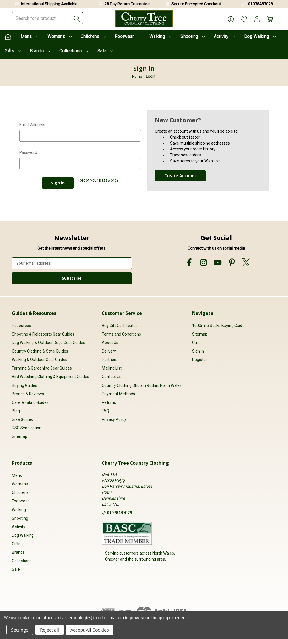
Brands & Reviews (28, 394)
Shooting (192, 36)
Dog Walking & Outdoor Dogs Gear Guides (48, 342)
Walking (160, 36)
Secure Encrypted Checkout (196, 4)
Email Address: (32, 124)
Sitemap (19, 436)
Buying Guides (24, 385)
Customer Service (122, 313)
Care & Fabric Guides (30, 402)
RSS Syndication (26, 428)
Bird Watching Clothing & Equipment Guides (50, 376)
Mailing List (112, 368)
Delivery (109, 351)
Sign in (198, 351)
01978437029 (260, 4)
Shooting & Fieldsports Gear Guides (43, 334)
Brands (40, 51)
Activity (224, 36)
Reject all (49, 630)
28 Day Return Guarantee (127, 4)
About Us (110, 342)
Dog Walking (260, 36)
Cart (196, 342)
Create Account (180, 175)
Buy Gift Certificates (120, 325)
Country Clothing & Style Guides (40, 351)
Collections (73, 51)
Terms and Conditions (121, 334)
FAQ (105, 411)
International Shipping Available (49, 4)
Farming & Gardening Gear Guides (42, 368)
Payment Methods (118, 394)
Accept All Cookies (89, 630)
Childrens (93, 36)
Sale (105, 51)
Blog (16, 411)
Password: (28, 152)
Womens (59, 36)
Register (199, 359)
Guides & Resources (34, 313)
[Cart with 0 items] (270, 19)
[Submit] (77, 18)
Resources (21, 325)
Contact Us (111, 376)
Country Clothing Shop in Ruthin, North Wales (142, 385)
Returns (109, 402)
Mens (29, 36)
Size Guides (22, 419)
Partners (109, 359)
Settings (19, 630)
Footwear (127, 36)
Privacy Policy (114, 419)
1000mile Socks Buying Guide (218, 325)
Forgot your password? (98, 180)
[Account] (257, 19)
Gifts (13, 51)
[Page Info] (231, 19)
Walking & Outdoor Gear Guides (39, 359)
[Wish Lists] (244, 19)
